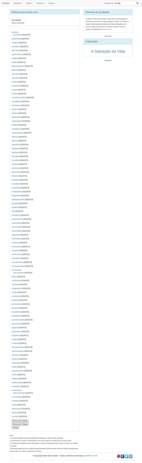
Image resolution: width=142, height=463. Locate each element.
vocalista (15, 416)
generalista (16, 172)
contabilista (16, 101)
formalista (16, 156)
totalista (15, 379)
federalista (16, 145)
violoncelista (17, 409)
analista (15, 43)
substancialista (18, 371)
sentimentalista (18, 351)
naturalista (16, 258)
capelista (15, 78)
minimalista (16, 239)
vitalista (15, 412)
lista (13, 211)
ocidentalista (17, 288)
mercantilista (17, 231)
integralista (16, 196)
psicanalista (16, 324)
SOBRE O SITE (90, 456)
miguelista (16, 235)
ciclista (14, 90)
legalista (15, 207)
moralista (15, 250)
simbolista (16, 355)
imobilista (15, 180)
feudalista (15, 148)
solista (14, 367)
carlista (14, 82)
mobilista (15, 243)
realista (15, 339)
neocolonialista (18, 262)
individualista (17, 192)
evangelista (16, 129)
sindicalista (16, 363)
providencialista (18, 320)
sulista (14, 375)
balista (14, 62)
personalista (17, 304)
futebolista (16, 168)
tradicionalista (17, 382)
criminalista (16, 105)
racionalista (16, 331)
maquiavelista (17, 219)
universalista (17, 397)
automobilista (17, 54)
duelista (15, 113)
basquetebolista (18, 66)
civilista (15, 94)
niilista (14, 277)
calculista (15, 74)
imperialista (16, 188)
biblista (14, 70)
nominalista (16, 280)
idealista (15, 176)
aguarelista (16, 39)
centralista (16, 86)
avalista (15, 58)
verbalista (15, 401)
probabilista (16, 316)
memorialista (17, 227)
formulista (16, 160)
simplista (15, 359)
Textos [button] (29, 3)
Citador (6, 3)
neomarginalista (18, 266)
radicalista (16, 335)
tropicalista (16, 386)
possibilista (16, 312)
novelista (15, 284)
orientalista (16, 296)
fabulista (15, 137)
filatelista (15, 152)
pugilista (15, 328)
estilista (15, 125)
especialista (16, 117)
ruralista (15, 343)
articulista (15, 50)
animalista (16, 46)
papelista (15, 300)
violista (14, 405)
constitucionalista (19, 97)
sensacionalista (18, 347)
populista (15, 308)
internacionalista (18, 199)
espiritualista (17, 121)
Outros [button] (51, 3)
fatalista (15, 141)
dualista (15, 109)
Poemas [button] (40, 3)
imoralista (15, 184)
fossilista (15, 164)
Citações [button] (17, 3)
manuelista (16, 215)
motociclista (16, 254)
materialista (16, 223)
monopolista (17, 246)
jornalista (15, 203)
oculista (15, 292)
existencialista (17, 133)
